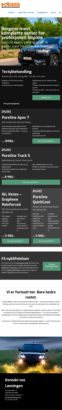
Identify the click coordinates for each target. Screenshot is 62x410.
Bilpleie (12, 13)
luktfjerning (5, 268)
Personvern (31, 408)
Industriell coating (26, 13)
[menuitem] (12, 12)
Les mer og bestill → (46, 141)
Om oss (53, 13)
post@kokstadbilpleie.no (13, 393)
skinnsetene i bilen (22, 263)
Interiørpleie (42, 13)
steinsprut (14, 268)
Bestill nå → (46, 97)
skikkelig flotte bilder (13, 270)
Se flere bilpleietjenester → (51, 266)
